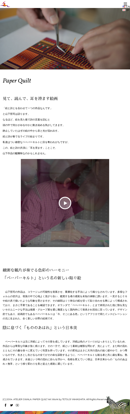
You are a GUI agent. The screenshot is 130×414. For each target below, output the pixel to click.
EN (126, 6)
